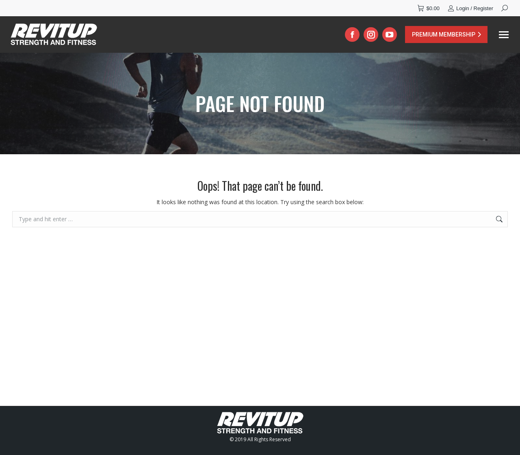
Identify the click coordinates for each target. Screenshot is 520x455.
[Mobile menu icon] (504, 35)
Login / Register (470, 8)
